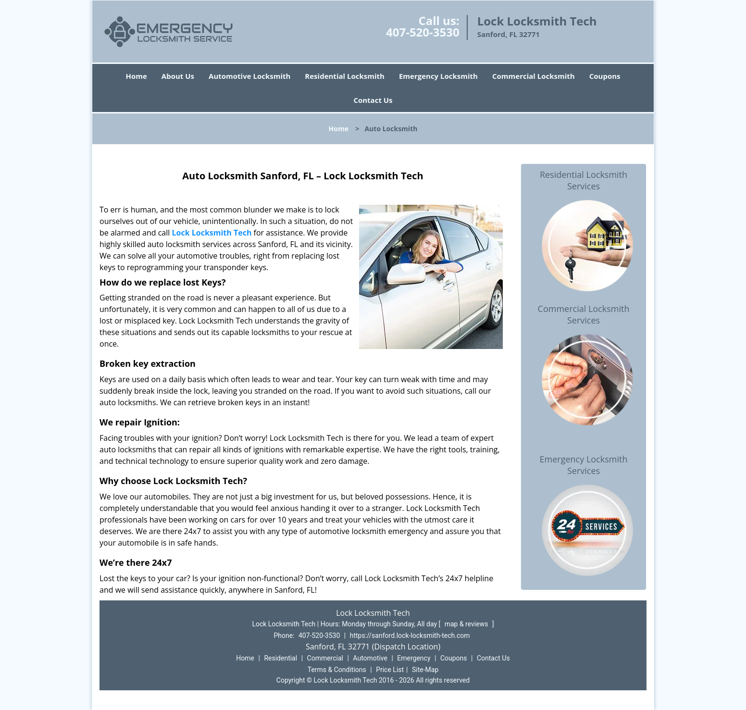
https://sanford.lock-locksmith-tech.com (410, 635)
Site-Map (425, 669)
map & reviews (467, 624)
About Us (178, 76)
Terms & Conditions (337, 669)
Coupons (605, 76)
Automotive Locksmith (249, 76)
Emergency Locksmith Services (584, 464)
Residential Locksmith (345, 76)
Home (136, 76)
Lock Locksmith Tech (211, 232)
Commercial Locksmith (533, 76)
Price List (390, 669)
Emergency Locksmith (438, 76)
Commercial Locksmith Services (584, 314)
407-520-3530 (423, 32)
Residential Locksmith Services (583, 180)
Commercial (325, 658)
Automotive (370, 658)
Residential (280, 658)
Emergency (413, 658)
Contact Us (372, 100)
